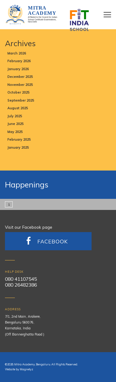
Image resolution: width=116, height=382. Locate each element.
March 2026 (16, 53)
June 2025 (15, 124)
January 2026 (18, 69)
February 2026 (19, 61)
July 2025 (14, 116)
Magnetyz (26, 369)
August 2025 (17, 108)
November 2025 (20, 84)
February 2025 (19, 139)
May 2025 (15, 132)
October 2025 (18, 92)
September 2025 (20, 100)
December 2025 (20, 76)
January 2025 (18, 147)
